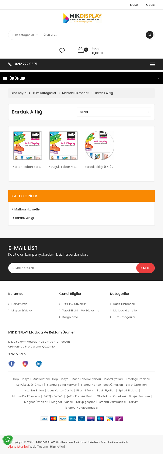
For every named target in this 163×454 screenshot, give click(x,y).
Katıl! (145, 268)
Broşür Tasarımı (139, 396)
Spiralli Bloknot (128, 390)
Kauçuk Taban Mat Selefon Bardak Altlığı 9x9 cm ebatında (64, 167)
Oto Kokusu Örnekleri (111, 396)
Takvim (134, 402)
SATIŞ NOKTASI (53, 396)
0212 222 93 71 (26, 64)
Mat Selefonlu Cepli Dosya (51, 379)
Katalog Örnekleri (138, 379)
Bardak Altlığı (104, 93)
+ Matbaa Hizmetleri (26, 209)
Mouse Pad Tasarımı (26, 396)
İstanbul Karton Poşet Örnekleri (101, 384)
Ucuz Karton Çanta (60, 390)
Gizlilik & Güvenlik (74, 304)
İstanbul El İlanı (34, 390)
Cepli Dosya (21, 379)
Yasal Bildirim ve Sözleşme (80, 310)
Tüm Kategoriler (44, 93)
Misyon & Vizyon (22, 310)
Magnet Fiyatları (62, 402)
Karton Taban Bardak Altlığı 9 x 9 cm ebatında (27, 167)
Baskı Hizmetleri (124, 304)
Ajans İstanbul (18, 446)
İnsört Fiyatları (113, 379)
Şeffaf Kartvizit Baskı (80, 396)
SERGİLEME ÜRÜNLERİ (29, 384)
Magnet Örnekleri (36, 402)
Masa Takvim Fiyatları (86, 379)
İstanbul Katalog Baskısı (81, 407)
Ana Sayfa (19, 93)
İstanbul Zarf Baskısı (112, 402)
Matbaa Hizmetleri (75, 93)
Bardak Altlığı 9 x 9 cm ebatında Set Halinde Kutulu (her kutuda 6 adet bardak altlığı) (99, 167)
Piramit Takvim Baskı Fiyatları (95, 390)
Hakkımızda (19, 304)
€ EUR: (150, 4)
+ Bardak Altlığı (23, 218)
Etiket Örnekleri (136, 384)
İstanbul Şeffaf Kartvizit (61, 384)
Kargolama (70, 317)
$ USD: (134, 4)
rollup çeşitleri (86, 402)
